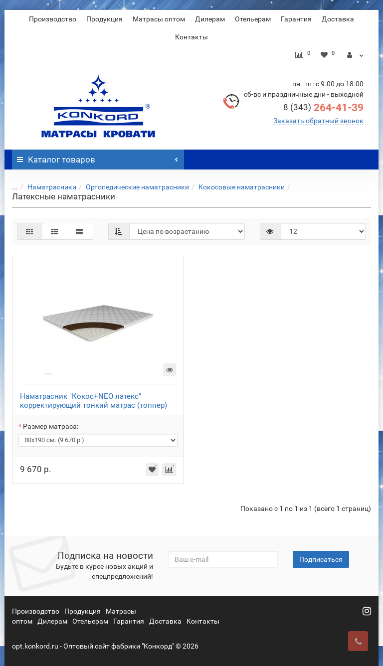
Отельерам (253, 19)
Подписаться (321, 559)
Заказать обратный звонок (318, 121)
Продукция (104, 19)
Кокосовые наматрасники (235, 187)
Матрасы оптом (159, 19)
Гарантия (296, 19)
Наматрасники (45, 187)
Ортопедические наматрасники (131, 187)
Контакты (191, 37)
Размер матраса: (50, 426)
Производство (52, 19)
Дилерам (210, 19)
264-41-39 (323, 108)
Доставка (338, 19)
